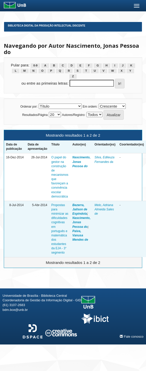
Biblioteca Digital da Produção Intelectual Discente (46, 25)
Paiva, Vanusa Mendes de (80, 235)
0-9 (35, 65)
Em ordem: (90, 106)
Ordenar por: (28, 106)
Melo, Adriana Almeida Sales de (104, 209)
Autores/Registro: (74, 115)
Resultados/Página (35, 115)
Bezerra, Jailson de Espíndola (79, 209)
